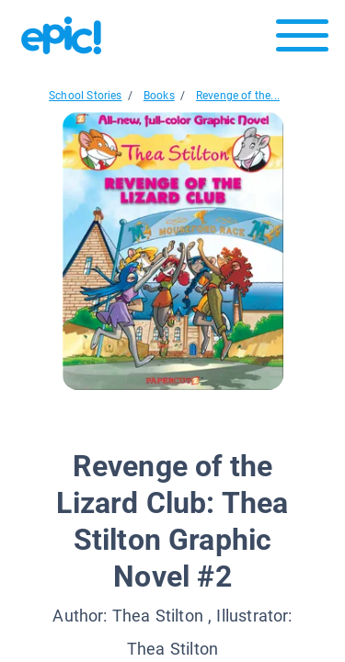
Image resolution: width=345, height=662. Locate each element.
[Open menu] (302, 40)
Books (159, 95)
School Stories (85, 95)
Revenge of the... (238, 95)
